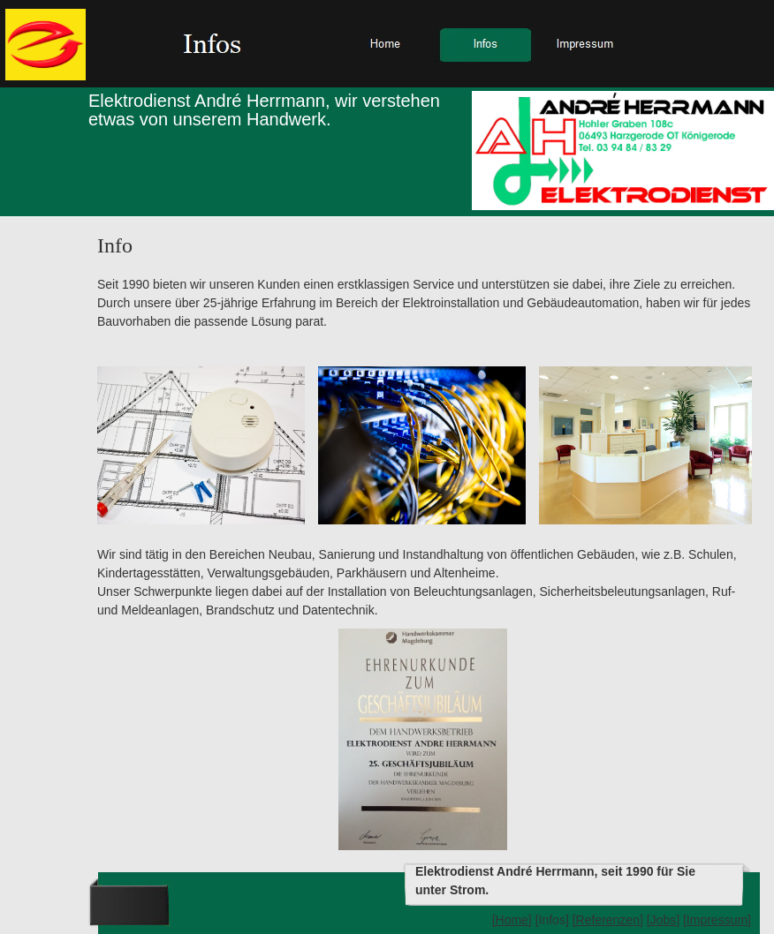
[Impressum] (717, 920)
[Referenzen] (608, 920)
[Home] (512, 920)
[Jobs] (663, 920)
